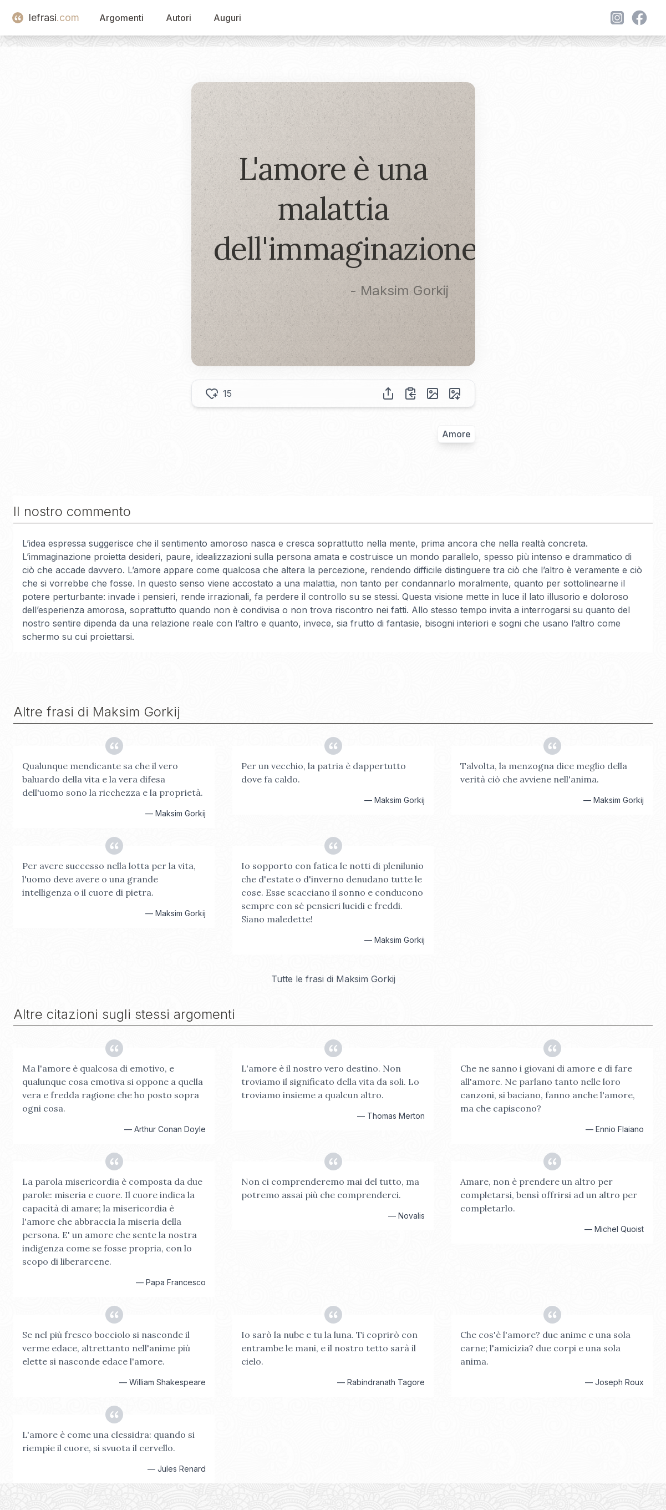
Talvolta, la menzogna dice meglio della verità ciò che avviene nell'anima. (543, 772)
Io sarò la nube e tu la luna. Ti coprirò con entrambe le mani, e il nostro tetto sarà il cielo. (329, 1348)
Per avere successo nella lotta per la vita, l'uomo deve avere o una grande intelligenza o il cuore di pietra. (109, 879)
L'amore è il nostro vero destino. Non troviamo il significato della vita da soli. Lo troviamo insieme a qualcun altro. (330, 1081)
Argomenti (121, 17)
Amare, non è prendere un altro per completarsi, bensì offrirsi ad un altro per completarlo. (548, 1195)
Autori (178, 17)
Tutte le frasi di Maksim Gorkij (333, 978)
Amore (456, 434)
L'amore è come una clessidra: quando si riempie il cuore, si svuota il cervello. (108, 1441)
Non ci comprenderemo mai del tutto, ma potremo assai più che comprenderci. (330, 1188)
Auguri (227, 17)
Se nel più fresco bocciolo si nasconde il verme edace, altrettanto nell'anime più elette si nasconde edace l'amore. (106, 1348)
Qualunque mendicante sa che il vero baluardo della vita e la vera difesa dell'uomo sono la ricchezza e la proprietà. (112, 779)
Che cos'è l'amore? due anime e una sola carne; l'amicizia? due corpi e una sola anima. (545, 1348)
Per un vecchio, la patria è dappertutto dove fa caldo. (323, 772)
